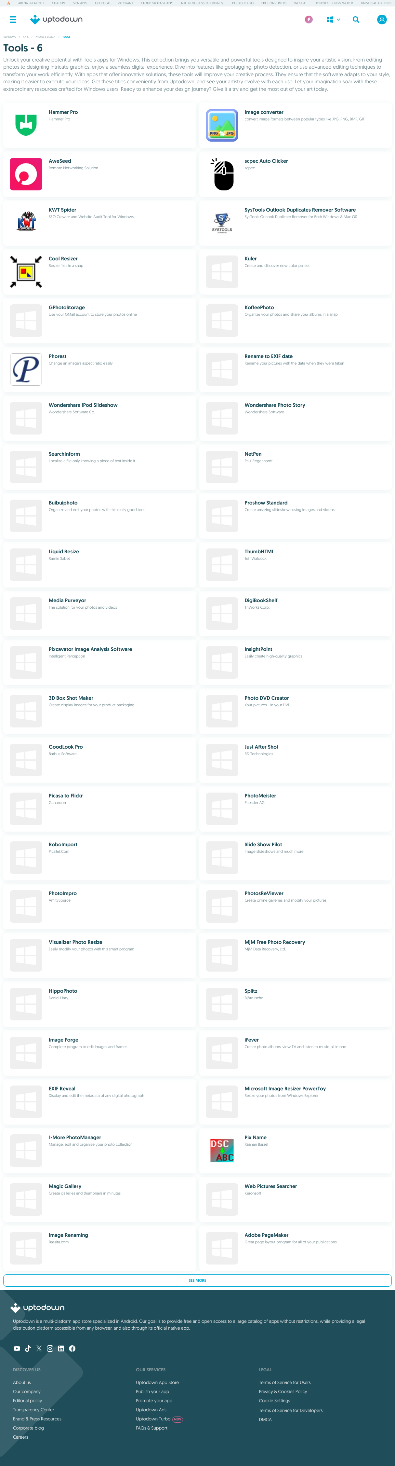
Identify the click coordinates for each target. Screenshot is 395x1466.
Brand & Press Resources (37, 1419)
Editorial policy (27, 1401)
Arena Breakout (31, 3)
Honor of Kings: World (334, 3)
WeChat (300, 3)
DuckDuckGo (243, 3)
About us (22, 1382)
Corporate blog (28, 1428)
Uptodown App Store (157, 1382)
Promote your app (154, 1401)
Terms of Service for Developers (291, 1410)
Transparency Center (33, 1410)
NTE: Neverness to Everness (202, 3)
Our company (27, 1391)
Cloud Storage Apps (157, 3)
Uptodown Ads (151, 1410)
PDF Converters (273, 3)
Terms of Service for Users (285, 1382)
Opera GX (102, 3)
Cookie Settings (274, 1401)
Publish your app (152, 1391)
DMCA (265, 1419)
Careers (20, 1437)
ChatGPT (59, 3)
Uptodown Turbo (159, 1419)
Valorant (125, 3)
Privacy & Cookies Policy (283, 1391)
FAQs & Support (151, 1428)
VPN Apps (80, 3)
